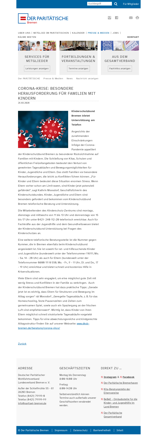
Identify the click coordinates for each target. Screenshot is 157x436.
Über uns (24, 33)
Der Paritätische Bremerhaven (121, 382)
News (70, 78)
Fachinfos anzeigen (120, 68)
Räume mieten (27, 37)
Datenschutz (80, 430)
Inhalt (120, 430)
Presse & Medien (98, 33)
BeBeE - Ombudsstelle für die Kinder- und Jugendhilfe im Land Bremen (120, 403)
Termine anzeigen (78, 68)
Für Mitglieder (131, 3)
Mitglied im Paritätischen (51, 33)
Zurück (22, 343)
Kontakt (133, 37)
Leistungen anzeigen (37, 68)
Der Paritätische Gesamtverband (113, 414)
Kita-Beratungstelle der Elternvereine (117, 391)
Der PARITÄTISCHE (29, 78)
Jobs (116, 33)
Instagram (110, 377)
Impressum (61, 430)
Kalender (78, 33)
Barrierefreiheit (102, 430)
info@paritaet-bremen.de (32, 403)
